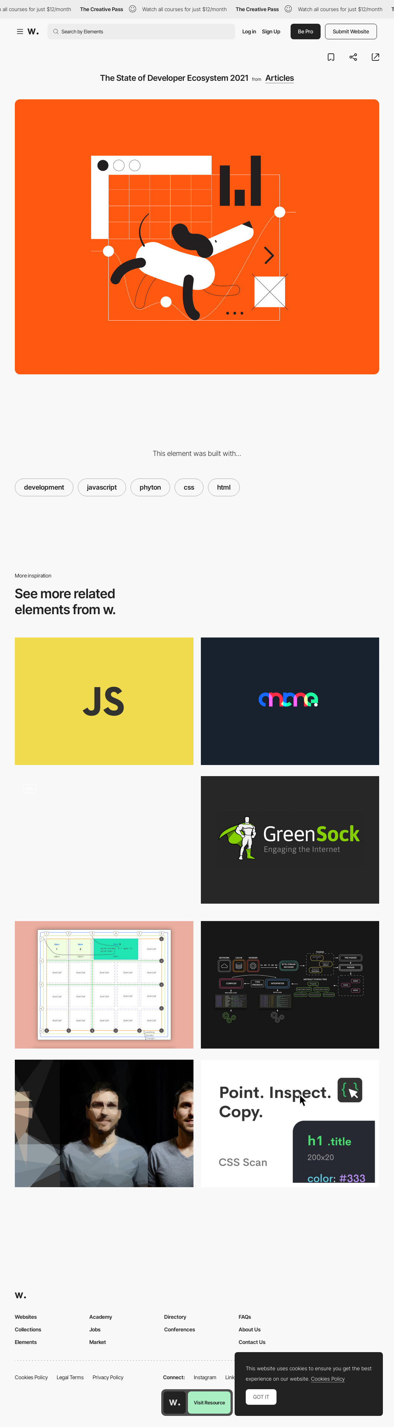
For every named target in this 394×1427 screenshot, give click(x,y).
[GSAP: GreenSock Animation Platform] (290, 840)
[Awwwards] (33, 31)
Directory (175, 1317)
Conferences (179, 1329)
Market (97, 1342)
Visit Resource (209, 1403)
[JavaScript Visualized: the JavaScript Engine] (290, 985)
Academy (100, 1317)
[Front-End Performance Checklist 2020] (104, 1123)
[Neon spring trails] (104, 843)
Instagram (205, 1377)
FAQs (245, 1317)
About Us (250, 1329)
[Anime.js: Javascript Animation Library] (290, 701)
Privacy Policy (108, 1377)
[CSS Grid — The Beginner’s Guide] (104, 985)
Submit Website (351, 31)
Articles (279, 78)
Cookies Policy (31, 1377)
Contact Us (252, 1342)
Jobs (94, 1329)
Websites (26, 1317)
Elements (26, 1342)
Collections (28, 1329)
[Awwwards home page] (174, 1402)
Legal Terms (70, 1377)
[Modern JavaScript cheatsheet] (104, 701)
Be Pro (305, 31)
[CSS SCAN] (290, 1123)
